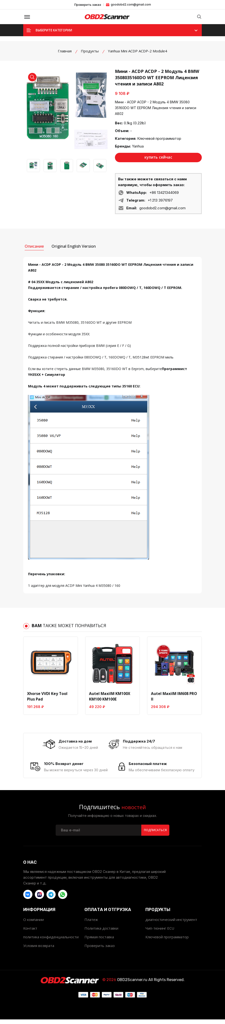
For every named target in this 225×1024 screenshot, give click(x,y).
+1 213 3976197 (160, 203)
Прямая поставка (99, 941)
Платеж (91, 924)
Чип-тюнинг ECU (159, 932)
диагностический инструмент (171, 924)
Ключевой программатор (159, 141)
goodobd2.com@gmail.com (128, 4)
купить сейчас (158, 160)
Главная (65, 53)
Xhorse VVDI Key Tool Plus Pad (47, 698)
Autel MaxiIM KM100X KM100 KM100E (109, 698)
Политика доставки (101, 932)
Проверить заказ (87, 4)
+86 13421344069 (164, 195)
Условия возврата (38, 950)
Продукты (90, 53)
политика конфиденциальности (51, 941)
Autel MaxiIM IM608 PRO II (173, 698)
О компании (33, 924)
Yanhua (138, 149)
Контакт (30, 932)
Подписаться (154, 834)
